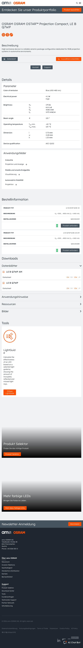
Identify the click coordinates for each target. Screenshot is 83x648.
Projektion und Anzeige (14, 164)
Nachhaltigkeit (7, 568)
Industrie (9, 160)
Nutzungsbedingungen (27, 628)
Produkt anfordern (70, 225)
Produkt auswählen (71, 10)
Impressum (54, 628)
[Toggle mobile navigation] (80, 3)
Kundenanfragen (8, 597)
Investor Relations (8, 565)
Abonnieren (74, 524)
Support (47, 67)
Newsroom (6, 562)
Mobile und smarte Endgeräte (17, 170)
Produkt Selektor (12, 454)
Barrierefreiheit (7, 577)
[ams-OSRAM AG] (13, 3)
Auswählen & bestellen (68, 59)
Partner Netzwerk (8, 603)
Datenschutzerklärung (9, 628)
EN (68, 277)
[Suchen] (77, 3)
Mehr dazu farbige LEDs (15, 508)
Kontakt (35, 67)
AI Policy (74, 628)
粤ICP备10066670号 (9, 632)
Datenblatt (10, 59)
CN (75, 277)
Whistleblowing (7, 606)
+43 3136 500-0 (12, 549)
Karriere (4, 574)
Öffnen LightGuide (9, 392)
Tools (4, 594)
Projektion (9, 184)
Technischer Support (9, 600)
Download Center (8, 591)
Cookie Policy (64, 628)
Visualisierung (11, 174)
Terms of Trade (42, 628)
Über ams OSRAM (9, 558)
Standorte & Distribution (10, 571)
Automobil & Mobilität (14, 180)
